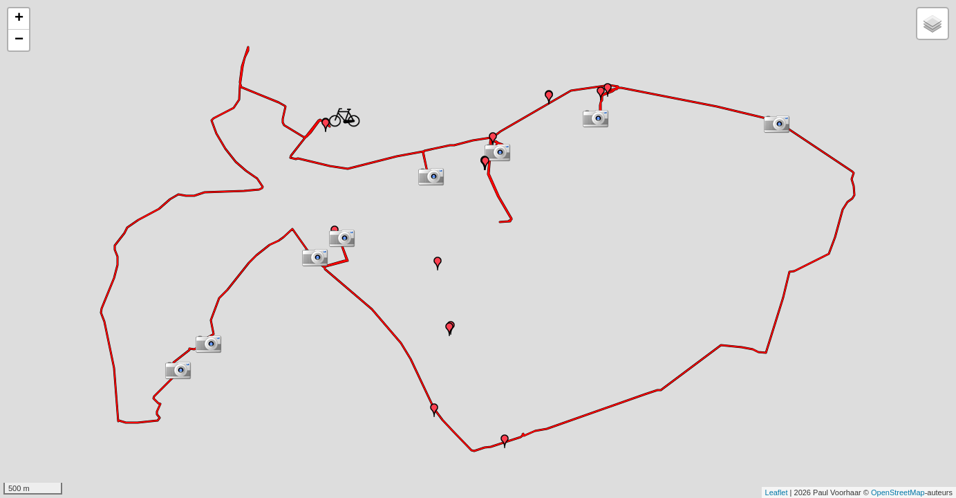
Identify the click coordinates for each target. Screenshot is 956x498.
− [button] (19, 40)
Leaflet (776, 492)
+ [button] (19, 18)
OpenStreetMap (898, 492)
